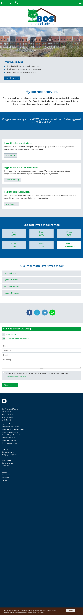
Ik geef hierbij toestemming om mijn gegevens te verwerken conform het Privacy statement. (37, 497)
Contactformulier (8, 576)
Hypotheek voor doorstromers (13, 553)
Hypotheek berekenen (10, 567)
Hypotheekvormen (8, 561)
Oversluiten (10, 328)
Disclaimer (5, 601)
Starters (9, 197)
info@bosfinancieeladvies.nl (17, 462)
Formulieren (6, 590)
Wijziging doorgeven (9, 579)
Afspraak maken (10, 78)
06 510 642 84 (8, 544)
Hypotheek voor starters (10, 550)
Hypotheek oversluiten (10, 556)
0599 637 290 (43, 122)
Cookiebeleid (6, 598)
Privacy (4, 604)
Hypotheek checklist (9, 564)
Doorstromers (11, 262)
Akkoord (70, 611)
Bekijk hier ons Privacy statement (16, 500)
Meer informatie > (38, 612)
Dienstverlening (7, 587)
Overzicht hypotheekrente (11, 559)
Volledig (69, 369)
